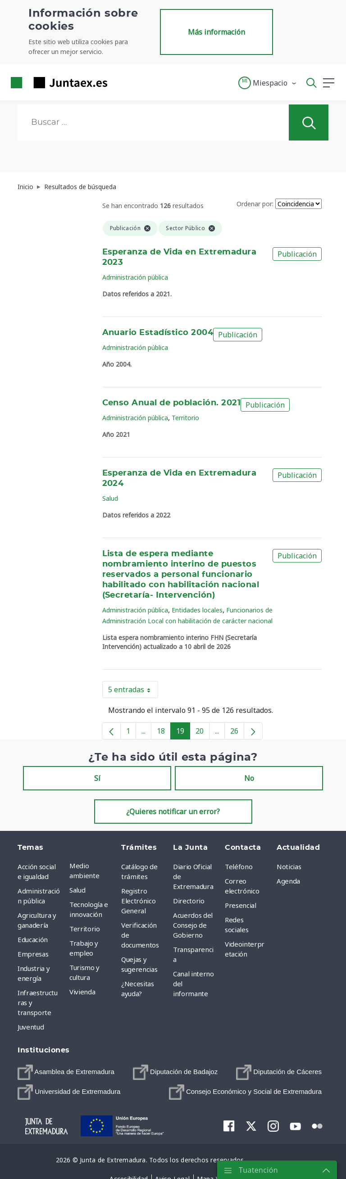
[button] (267, 83)
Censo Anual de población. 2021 (171, 403)
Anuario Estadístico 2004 (158, 333)
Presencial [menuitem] (240, 905)
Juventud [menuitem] (31, 1026)
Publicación (297, 254)
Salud (110, 498)
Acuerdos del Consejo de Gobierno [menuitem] (193, 925)
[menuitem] (66, 1072)
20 (202, 732)
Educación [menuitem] (33, 939)
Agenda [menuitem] (288, 880)
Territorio (185, 417)
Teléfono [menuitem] (238, 866)
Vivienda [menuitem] (82, 991)
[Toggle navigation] (119, 82)
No (249, 778)
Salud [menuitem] (77, 889)
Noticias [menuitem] (289, 866)
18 (164, 732)
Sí (97, 778)
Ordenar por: (255, 204)
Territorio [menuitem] (84, 928)
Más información (216, 32)
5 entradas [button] (133, 691)
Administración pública (135, 277)
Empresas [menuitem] (33, 953)
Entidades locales (197, 610)
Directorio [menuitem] (189, 900)
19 (183, 732)
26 (237, 732)
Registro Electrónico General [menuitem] (138, 900)
